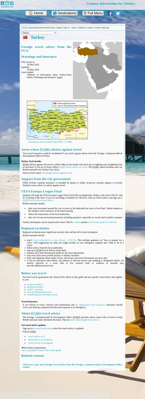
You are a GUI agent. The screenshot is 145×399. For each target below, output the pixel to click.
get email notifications (42, 328)
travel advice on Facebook (40, 339)
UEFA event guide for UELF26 (102, 222)
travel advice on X (36, 336)
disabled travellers (35, 287)
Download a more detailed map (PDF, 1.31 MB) (50, 142)
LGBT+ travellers (35, 289)
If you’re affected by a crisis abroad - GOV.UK (53, 240)
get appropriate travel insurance (90, 305)
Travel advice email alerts (38, 200)
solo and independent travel (39, 292)
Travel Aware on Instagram (40, 343)
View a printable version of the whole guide (41, 350)
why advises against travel (57, 173)
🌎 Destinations (65, 13)
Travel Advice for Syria (73, 167)
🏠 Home (36, 13)
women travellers (35, 284)
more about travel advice (84, 320)
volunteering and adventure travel (42, 294)
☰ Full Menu (93, 13)
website (77, 222)
